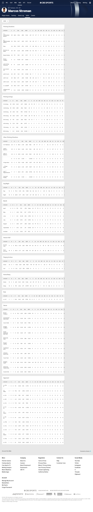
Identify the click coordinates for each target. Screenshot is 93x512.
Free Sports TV (6, 465)
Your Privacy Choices (44, 467)
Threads (77, 472)
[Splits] (27, 15)
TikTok (77, 463)
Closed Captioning (43, 470)
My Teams (5, 485)
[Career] (33, 15)
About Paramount (25, 465)
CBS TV (22, 470)
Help (58, 461)
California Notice (43, 472)
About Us (23, 461)
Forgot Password (7, 487)
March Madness (6, 470)
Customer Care (61, 463)
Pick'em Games (6, 461)
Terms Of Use (42, 461)
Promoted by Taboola (85, 451)
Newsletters (5, 483)
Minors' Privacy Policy (44, 465)
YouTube (77, 461)
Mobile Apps (5, 472)
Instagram (78, 465)
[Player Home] (5, 15)
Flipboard (77, 474)
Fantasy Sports (6, 463)
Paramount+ (23, 467)
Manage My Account (8, 481)
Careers (22, 463)
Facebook (77, 467)
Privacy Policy (42, 463)
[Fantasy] (13, 15)
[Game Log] (21, 15)
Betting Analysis (6, 467)
